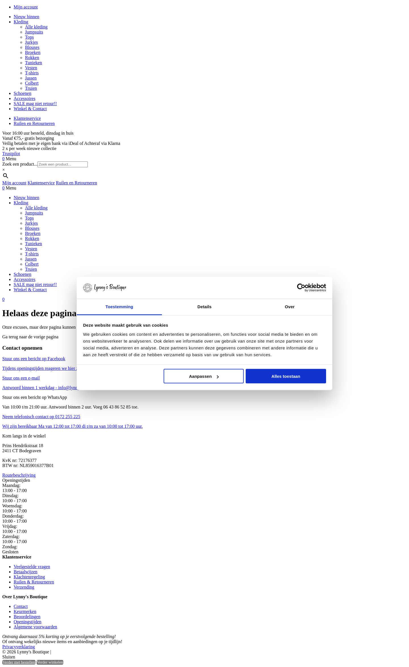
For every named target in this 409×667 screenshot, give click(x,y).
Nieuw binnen (26, 16)
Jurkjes (31, 42)
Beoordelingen (27, 616)
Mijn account (26, 7)
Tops (29, 37)
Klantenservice (27, 118)
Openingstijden (27, 621)
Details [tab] (204, 306)
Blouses (32, 47)
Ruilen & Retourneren (34, 582)
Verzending (24, 587)
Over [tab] (290, 306)
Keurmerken (25, 611)
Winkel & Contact (30, 108)
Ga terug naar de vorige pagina (30, 336)
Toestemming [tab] (119, 306)
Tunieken (33, 62)
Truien (31, 88)
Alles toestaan (286, 376)
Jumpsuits (34, 32)
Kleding (21, 21)
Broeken (32, 52)
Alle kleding (36, 26)
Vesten (31, 67)
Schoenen (22, 93)
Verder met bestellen (19, 662)
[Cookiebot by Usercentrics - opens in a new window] (301, 288)
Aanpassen (204, 376)
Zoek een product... (19, 164)
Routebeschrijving (19, 475)
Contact (21, 606)
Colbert (32, 83)
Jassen (31, 78)
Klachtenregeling (29, 576)
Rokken (32, 57)
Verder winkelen (50, 662)
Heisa (76, 652)
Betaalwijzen (25, 571)
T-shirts (32, 72)
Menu (11, 158)
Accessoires (24, 98)
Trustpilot (11, 153)
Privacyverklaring (18, 646)
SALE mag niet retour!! (35, 103)
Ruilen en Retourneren (34, 123)
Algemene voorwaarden (35, 626)
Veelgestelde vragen (32, 566)
